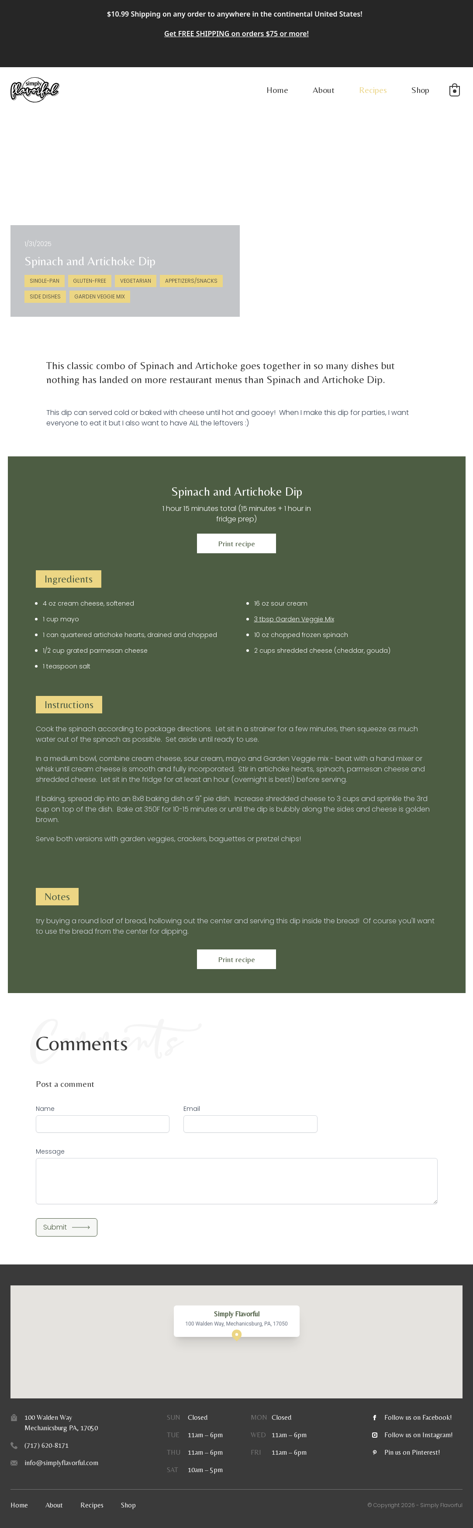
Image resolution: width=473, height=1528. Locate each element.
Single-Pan (44, 280)
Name (45, 1108)
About (324, 90)
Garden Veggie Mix (100, 296)
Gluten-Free (89, 280)
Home (277, 90)
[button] (455, 89)
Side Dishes (45, 296)
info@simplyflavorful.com (61, 1463)
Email (191, 1108)
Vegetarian (135, 280)
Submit (66, 1227)
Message (50, 1151)
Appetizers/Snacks (191, 280)
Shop (420, 90)
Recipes (373, 90)
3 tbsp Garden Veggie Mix (294, 619)
